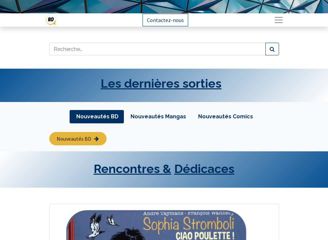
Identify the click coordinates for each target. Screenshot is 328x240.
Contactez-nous (165, 20)
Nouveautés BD (78, 138)
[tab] (97, 116)
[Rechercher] (272, 49)
